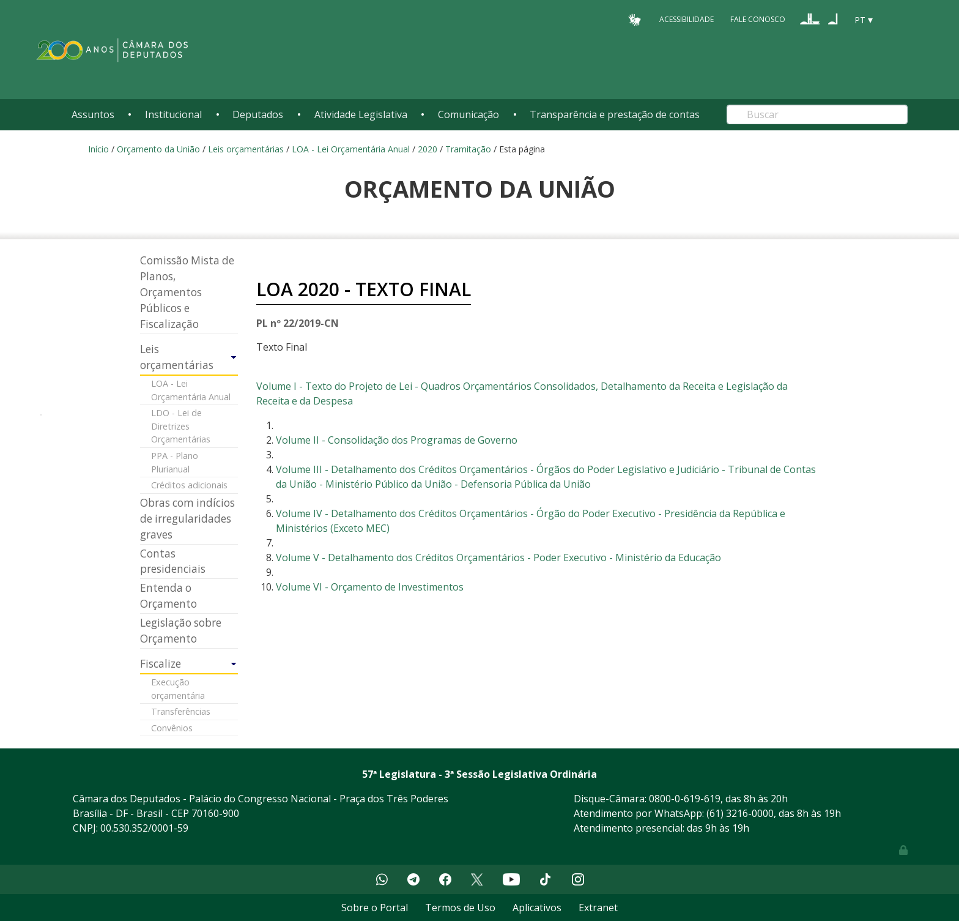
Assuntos (93, 114)
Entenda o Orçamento (168, 596)
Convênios (172, 728)
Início (98, 149)
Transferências (180, 711)
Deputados (257, 114)
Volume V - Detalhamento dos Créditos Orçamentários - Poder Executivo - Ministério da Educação (498, 557)
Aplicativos (537, 907)
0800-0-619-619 (684, 798)
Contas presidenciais (173, 561)
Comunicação (468, 114)
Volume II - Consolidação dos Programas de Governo (396, 440)
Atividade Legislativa (360, 114)
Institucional (173, 114)
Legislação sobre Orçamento (180, 631)
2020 (427, 149)
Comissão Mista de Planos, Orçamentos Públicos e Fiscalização (187, 292)
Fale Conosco (757, 19)
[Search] (817, 114)
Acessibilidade (686, 19)
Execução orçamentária (178, 688)
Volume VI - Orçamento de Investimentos (370, 587)
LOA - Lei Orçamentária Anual (351, 149)
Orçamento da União (158, 149)
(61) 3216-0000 (740, 813)
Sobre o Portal (374, 907)
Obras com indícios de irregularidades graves (187, 519)
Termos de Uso (460, 907)
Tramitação (468, 149)
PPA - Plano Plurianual (174, 462)
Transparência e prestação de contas (615, 114)
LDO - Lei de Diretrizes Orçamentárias (180, 426)
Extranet (598, 907)
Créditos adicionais (189, 485)
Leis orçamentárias (246, 149)
